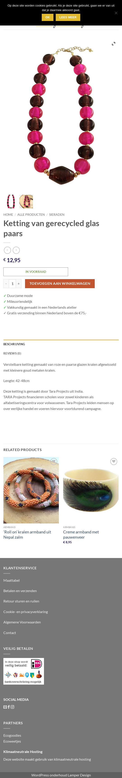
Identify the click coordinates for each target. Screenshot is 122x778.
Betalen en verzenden (20, 590)
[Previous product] (16, 250)
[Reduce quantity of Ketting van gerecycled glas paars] (6, 283)
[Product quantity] (12, 283)
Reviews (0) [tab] (12, 353)
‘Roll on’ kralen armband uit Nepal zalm (27, 534)
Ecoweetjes (12, 741)
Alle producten (31, 214)
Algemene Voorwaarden (22, 622)
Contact (9, 632)
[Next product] (7, 250)
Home (8, 214)
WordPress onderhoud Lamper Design (61, 775)
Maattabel (11, 580)
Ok (47, 17)
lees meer (67, 17)
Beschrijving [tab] (14, 344)
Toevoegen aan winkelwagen (60, 283)
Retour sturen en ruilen (21, 601)
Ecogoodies (12, 735)
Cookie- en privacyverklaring (25, 611)
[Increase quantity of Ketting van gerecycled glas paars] (18, 283)
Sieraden (56, 214)
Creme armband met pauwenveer (81, 534)
